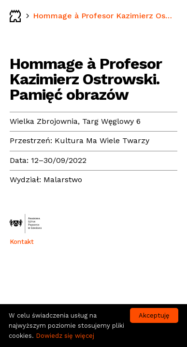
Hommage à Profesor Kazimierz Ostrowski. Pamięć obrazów (104, 15)
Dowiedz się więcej (65, 335)
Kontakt (22, 241)
